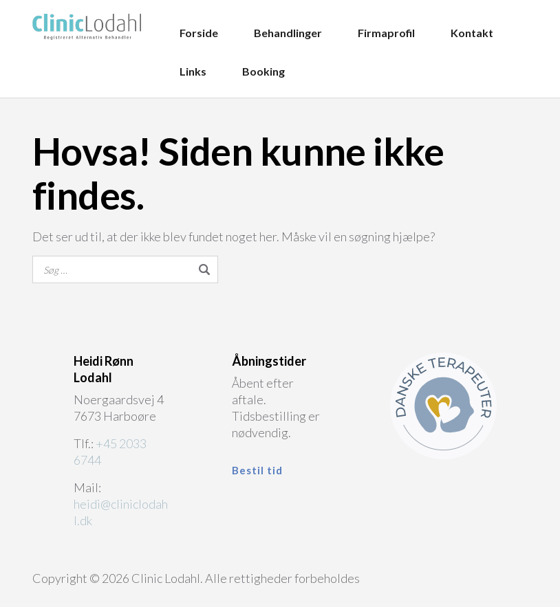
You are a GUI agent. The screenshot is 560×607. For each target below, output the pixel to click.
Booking (263, 71)
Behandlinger (288, 32)
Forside (199, 32)
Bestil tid (257, 470)
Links (193, 71)
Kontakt (472, 32)
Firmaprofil (386, 32)
